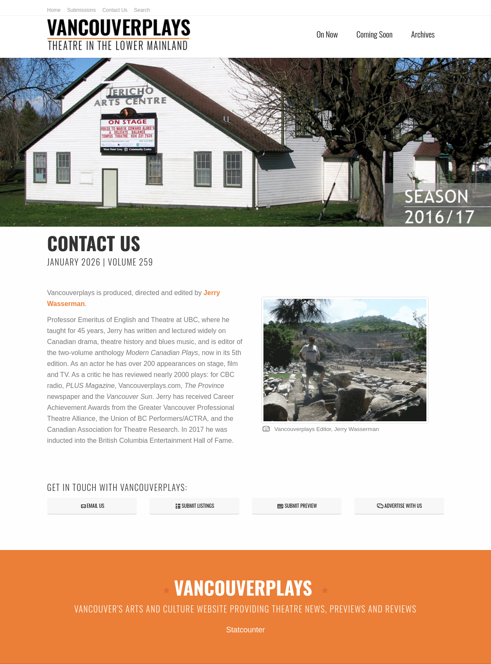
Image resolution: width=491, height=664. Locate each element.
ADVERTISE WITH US (399, 505)
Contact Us (114, 10)
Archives (423, 34)
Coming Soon (374, 34)
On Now (327, 34)
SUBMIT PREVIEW (297, 505)
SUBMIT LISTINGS (194, 505)
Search (142, 10)
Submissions (81, 10)
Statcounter (245, 630)
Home (54, 10)
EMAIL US (92, 505)
